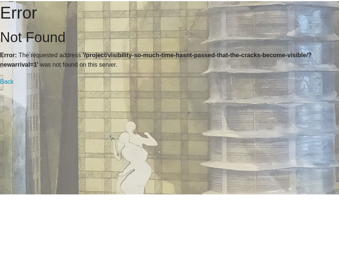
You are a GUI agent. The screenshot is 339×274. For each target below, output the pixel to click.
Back (7, 81)
